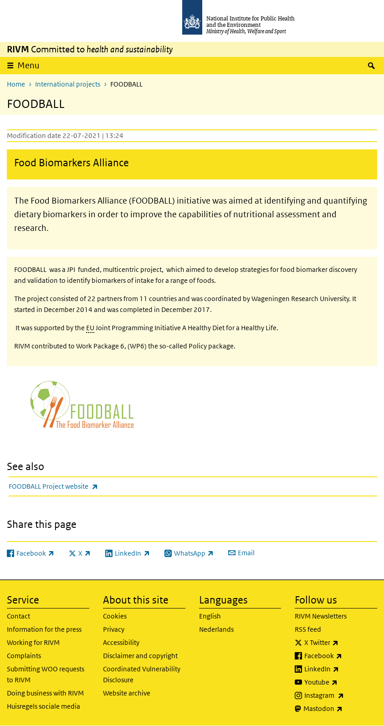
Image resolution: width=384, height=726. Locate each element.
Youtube (340, 682)
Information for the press (44, 629)
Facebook (340, 655)
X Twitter (340, 642)
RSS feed (308, 629)
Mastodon (340, 708)
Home (16, 84)
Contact (18, 616)
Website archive (126, 693)
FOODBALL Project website (77, 486)
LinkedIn (340, 669)
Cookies (115, 616)
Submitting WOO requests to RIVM (45, 674)
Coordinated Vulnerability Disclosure (141, 674)
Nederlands (216, 629)
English (210, 616)
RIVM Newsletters (321, 616)
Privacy (113, 629)
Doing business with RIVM (45, 693)
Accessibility (121, 642)
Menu (28, 65)
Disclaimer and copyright (140, 655)
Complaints (24, 655)
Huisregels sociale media (43, 706)
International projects (67, 84)
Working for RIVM (33, 642)
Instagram (340, 695)
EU (90, 327)
